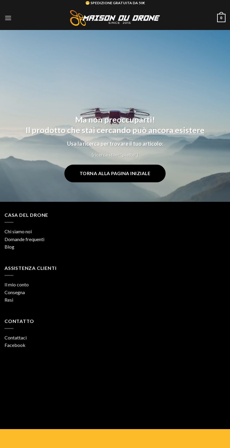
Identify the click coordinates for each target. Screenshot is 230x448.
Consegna (14, 292)
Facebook (14, 345)
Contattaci (15, 337)
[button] (8, 17)
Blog (9, 246)
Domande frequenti (24, 239)
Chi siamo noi (18, 231)
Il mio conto (16, 284)
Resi (8, 300)
